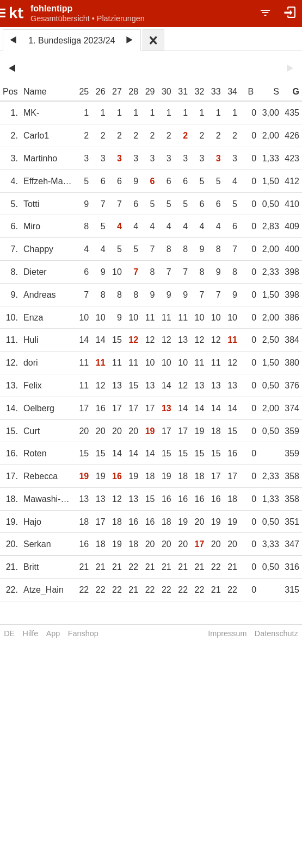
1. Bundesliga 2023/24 (71, 40)
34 (232, 91)
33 (216, 91)
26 (101, 91)
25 (84, 91)
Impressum (227, 633)
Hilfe (31, 633)
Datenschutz (276, 633)
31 (183, 91)
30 (166, 91)
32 (200, 91)
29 (150, 91)
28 (133, 91)
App (53, 633)
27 (117, 91)
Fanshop (83, 633)
